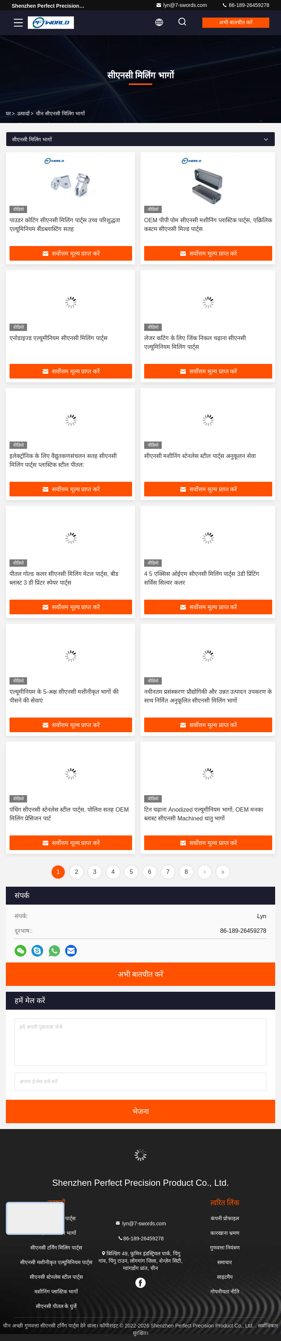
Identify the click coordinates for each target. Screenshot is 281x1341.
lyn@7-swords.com (181, 5)
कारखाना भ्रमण (225, 1233)
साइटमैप (225, 1277)
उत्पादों (23, 113)
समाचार (224, 1262)
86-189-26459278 (245, 5)
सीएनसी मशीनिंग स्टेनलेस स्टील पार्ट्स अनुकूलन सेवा (200, 456)
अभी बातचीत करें (235, 23)
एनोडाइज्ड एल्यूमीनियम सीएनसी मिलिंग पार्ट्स (59, 338)
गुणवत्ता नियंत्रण (225, 1248)
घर (8, 113)
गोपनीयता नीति (225, 1292)
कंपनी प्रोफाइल (225, 1218)
